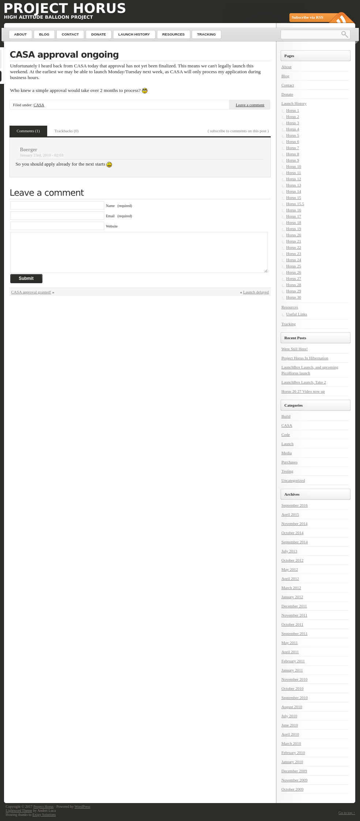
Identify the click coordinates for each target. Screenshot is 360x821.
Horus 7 (292, 147)
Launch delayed (256, 292)
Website (112, 226)
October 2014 (292, 532)
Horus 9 (292, 160)
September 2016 (294, 505)
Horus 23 (293, 253)
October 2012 (292, 560)
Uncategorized (293, 480)
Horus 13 (293, 185)
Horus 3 (292, 123)
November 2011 (294, 615)
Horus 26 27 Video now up (303, 391)
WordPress (82, 807)
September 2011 (294, 633)
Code (285, 434)
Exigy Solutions (44, 815)
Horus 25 (293, 266)
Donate (287, 94)
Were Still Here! (294, 349)
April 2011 (290, 652)
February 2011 (293, 661)
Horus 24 (293, 260)
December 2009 (294, 771)
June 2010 (289, 725)
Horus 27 (293, 278)
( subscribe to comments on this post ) (238, 131)
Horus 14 (293, 191)
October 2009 (292, 789)
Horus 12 (293, 179)
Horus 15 (293, 197)
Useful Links (296, 314)
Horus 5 (292, 135)
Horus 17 (293, 216)
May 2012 (289, 569)
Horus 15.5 (295, 203)
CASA (39, 105)
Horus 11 (293, 172)
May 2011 (289, 642)
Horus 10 (293, 166)
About (286, 66)
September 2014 (294, 542)
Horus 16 (293, 210)
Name (119, 206)
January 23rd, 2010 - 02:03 (42, 155)
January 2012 (292, 597)
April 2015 (290, 514)
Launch (287, 443)
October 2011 (292, 624)
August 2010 (291, 706)
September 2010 (294, 697)
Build (285, 416)
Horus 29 (293, 291)
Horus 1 (292, 110)
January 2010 (292, 761)
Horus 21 (293, 241)
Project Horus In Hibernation (304, 358)
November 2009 (294, 780)
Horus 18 (293, 222)
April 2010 (290, 734)
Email (119, 216)
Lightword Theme (19, 811)
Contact (287, 85)
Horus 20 (293, 235)
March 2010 (291, 743)
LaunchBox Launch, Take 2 (303, 382)
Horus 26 (293, 272)
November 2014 (294, 523)
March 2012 (291, 587)
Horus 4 (292, 129)
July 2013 (289, 551)
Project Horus (43, 807)
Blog (285, 76)
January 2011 (292, 670)
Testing (287, 471)
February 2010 (293, 752)
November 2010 (294, 679)
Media (286, 453)
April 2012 (290, 578)
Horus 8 (292, 154)
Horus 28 (293, 284)
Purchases (289, 462)
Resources (289, 307)
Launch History (294, 103)
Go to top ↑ (346, 813)
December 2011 (294, 606)
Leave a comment (250, 105)
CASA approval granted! (31, 292)
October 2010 (292, 688)
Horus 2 (292, 116)
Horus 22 (293, 247)
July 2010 (289, 716)
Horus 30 (293, 297)
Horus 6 (292, 141)
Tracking (288, 324)
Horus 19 (293, 228)
